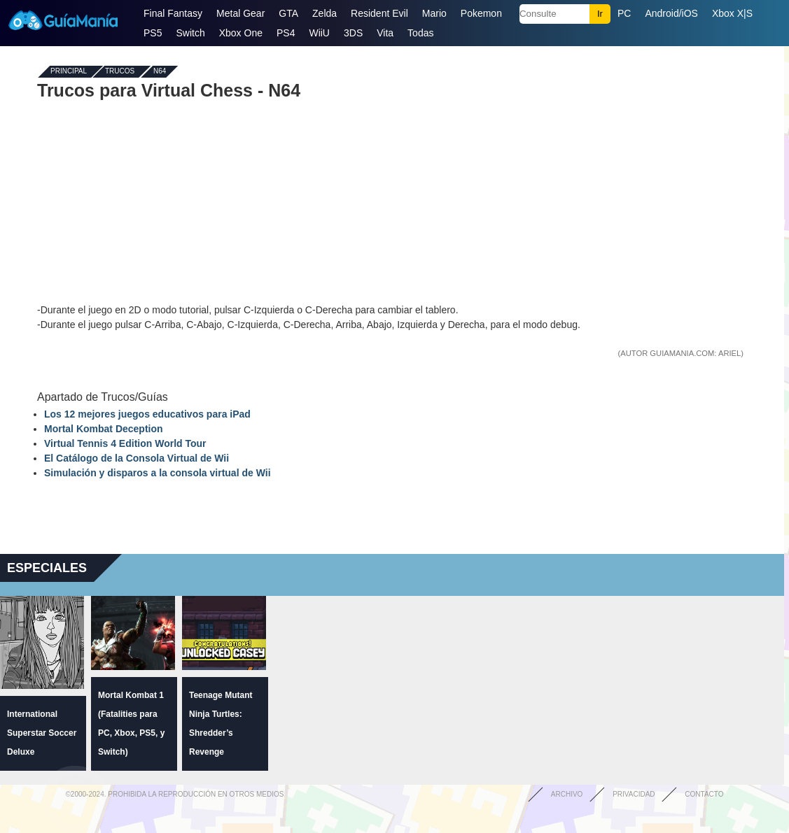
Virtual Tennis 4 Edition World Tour (125, 443)
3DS (353, 32)
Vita (385, 32)
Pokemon (481, 13)
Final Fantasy (173, 13)
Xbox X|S (732, 13)
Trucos (119, 71)
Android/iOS (671, 13)
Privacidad (634, 794)
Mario (434, 13)
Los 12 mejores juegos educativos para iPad (147, 414)
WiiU (319, 32)
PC (624, 13)
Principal (68, 71)
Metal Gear (240, 13)
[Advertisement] (392, 201)
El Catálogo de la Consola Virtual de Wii (136, 458)
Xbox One (241, 32)
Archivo (567, 794)
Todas (420, 32)
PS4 (286, 32)
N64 (159, 71)
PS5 (153, 32)
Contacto (704, 794)
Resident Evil (379, 13)
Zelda (324, 13)
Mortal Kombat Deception (103, 428)
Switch (190, 32)
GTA (288, 13)
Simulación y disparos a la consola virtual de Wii (157, 472)
